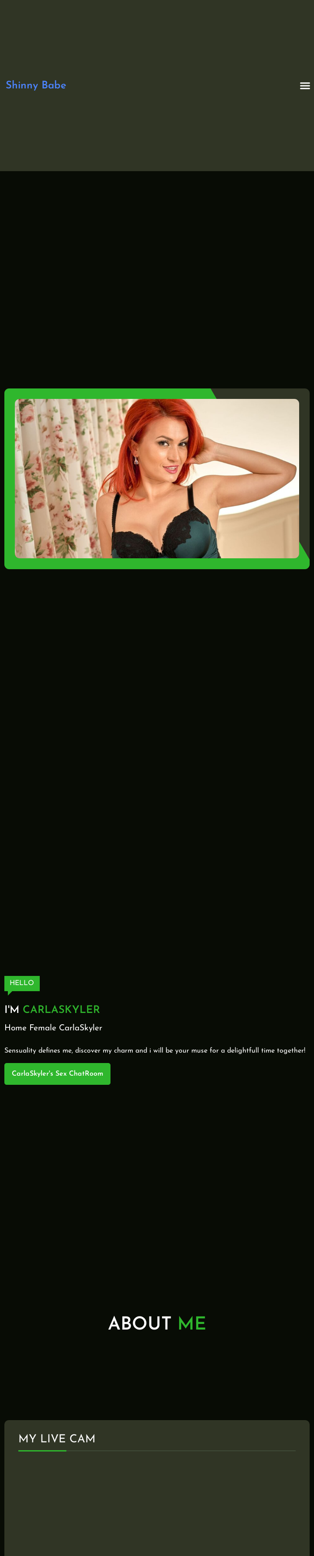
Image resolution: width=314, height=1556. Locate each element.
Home (15, 1028)
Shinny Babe (36, 86)
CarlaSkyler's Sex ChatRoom (57, 1073)
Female (42, 1028)
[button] (305, 86)
